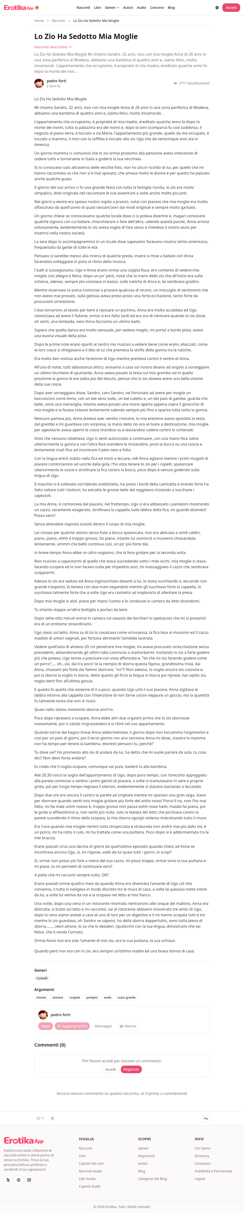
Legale (200, 1178)
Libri (97, 7)
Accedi (231, 7)
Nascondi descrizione (53, 47)
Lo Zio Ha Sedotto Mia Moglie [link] (96, 20)
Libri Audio (87, 1178)
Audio (141, 7)
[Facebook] (18, 1180)
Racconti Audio (90, 1171)
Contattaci (203, 1163)
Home (39, 20)
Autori (128, 7)
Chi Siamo (202, 1148)
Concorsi (157, 7)
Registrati (131, 1069)
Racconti (83, 7)
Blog (171, 7)
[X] (8, 1180)
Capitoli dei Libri (91, 1163)
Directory (202, 1156)
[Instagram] (29, 1180)
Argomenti (146, 1156)
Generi (112, 7)
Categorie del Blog (152, 1178)
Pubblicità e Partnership (213, 1171)
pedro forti (56, 80)
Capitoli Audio (90, 1186)
